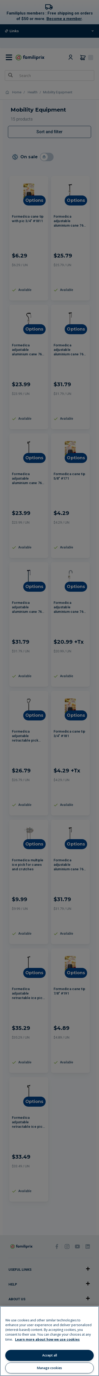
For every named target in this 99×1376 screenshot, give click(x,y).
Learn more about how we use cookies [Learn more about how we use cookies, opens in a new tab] (47, 1339)
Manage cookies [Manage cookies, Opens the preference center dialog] (49, 1368)
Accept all (49, 1355)
